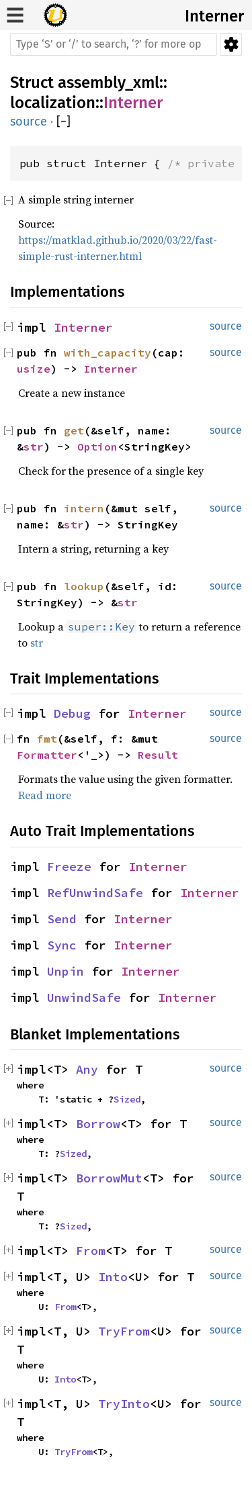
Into (113, 1277)
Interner (214, 16)
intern (84, 508)
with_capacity (107, 352)
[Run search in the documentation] (113, 44)
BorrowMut (109, 1178)
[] (63, 122)
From (91, 1250)
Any (87, 1069)
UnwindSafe (84, 997)
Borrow (98, 1123)
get (74, 430)
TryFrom (124, 1331)
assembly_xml (108, 82)
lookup (84, 586)
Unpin (65, 971)
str (34, 446)
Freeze (69, 866)
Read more (44, 795)
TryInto (124, 1403)
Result (158, 754)
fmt (47, 738)
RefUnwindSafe (95, 892)
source (28, 121)
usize (33, 368)
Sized (127, 1099)
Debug (72, 713)
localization (52, 102)
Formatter (47, 754)
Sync (62, 945)
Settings (231, 44)
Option (97, 446)
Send (62, 919)
